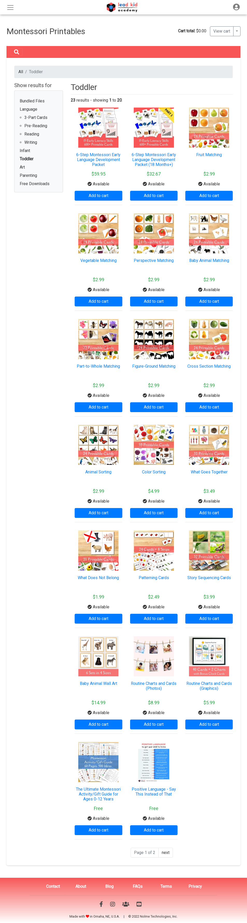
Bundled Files (32, 101)
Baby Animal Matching (209, 260)
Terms (166, 886)
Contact (53, 886)
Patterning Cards (154, 577)
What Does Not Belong (98, 577)
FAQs (138, 886)
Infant (25, 150)
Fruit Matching (209, 154)
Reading (31, 134)
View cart (221, 31)
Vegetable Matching (98, 260)
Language (28, 109)
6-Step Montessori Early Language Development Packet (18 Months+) (154, 159)
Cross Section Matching (209, 366)
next (166, 852)
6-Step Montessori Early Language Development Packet (98, 159)
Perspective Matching (154, 260)
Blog (109, 886)
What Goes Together (209, 472)
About (80, 886)
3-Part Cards (35, 117)
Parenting (28, 175)
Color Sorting (154, 472)
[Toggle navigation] (236, 7)
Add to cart (98, 195)
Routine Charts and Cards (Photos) (154, 686)
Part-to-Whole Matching (98, 366)
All (20, 71)
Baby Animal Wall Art (98, 683)
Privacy (195, 886)
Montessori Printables (45, 31)
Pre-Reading (35, 125)
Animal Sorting (98, 472)
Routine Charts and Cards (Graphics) (209, 686)
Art (22, 167)
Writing (30, 142)
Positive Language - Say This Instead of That (154, 792)
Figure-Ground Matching (153, 366)
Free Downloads (35, 183)
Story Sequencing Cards (209, 577)
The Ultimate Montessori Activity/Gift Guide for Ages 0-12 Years (98, 794)
